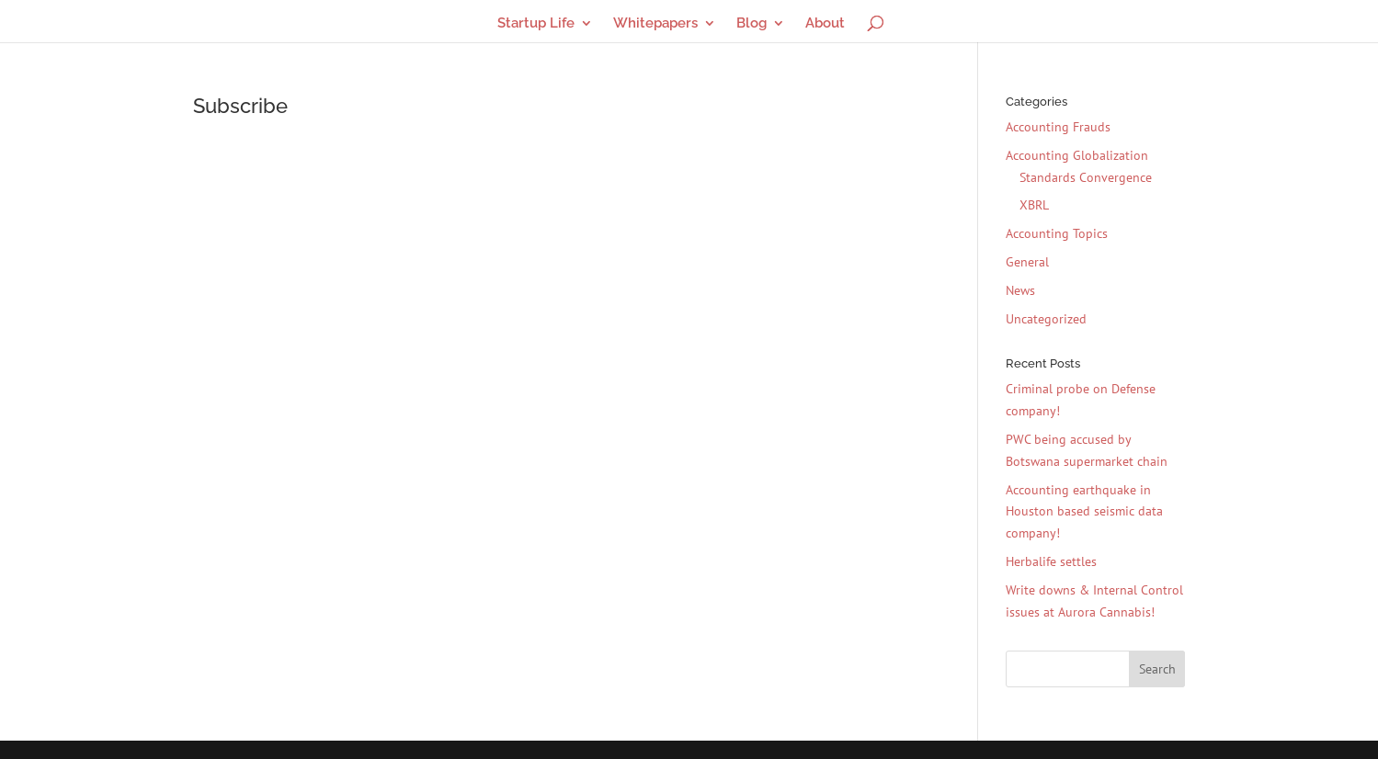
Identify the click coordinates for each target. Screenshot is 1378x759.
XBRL (1034, 205)
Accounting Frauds (1058, 127)
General (1027, 262)
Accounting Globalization (1077, 155)
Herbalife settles (1051, 561)
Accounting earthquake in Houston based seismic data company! (1084, 511)
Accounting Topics (1057, 233)
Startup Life (536, 24)
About (825, 24)
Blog (751, 24)
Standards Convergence (1085, 177)
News (1020, 290)
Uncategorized (1046, 319)
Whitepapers (655, 24)
